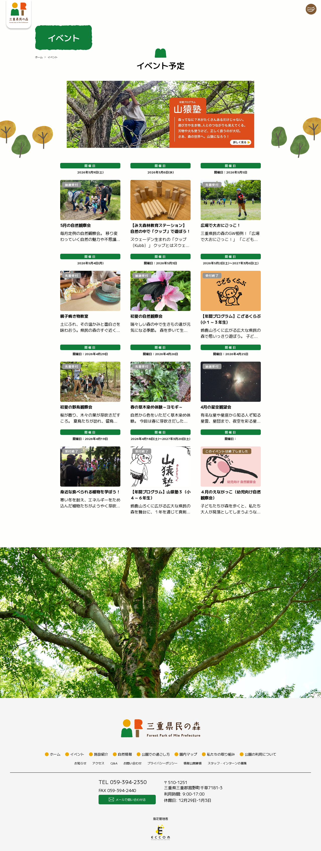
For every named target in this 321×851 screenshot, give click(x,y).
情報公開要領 (193, 763)
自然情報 (125, 754)
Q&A (113, 763)
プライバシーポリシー (162, 763)
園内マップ (188, 754)
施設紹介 (101, 754)
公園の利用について (260, 754)
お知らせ (80, 763)
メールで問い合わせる (127, 799)
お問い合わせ (132, 763)
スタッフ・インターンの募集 (227, 763)
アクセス (98, 763)
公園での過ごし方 (156, 754)
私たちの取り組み (221, 754)
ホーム (39, 57)
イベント (77, 754)
